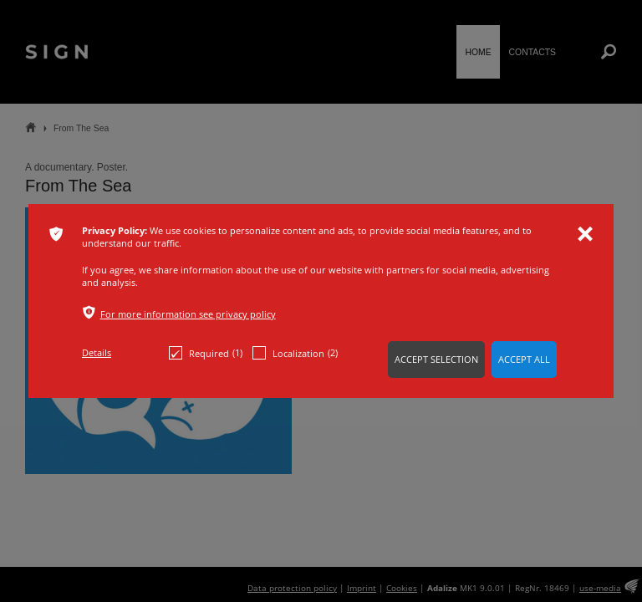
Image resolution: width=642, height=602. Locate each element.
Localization (295, 353)
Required (205, 353)
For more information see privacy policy (188, 314)
